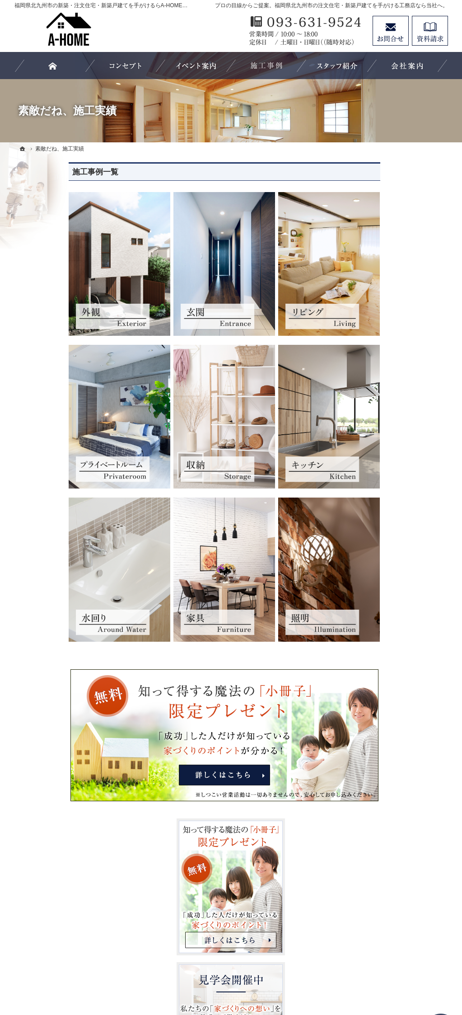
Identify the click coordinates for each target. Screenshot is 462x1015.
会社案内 (363, 651)
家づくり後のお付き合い (385, 633)
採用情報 (363, 707)
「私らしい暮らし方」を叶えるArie (394, 462)
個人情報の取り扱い (378, 781)
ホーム (359, 421)
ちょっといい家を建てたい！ (391, 540)
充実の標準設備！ (375, 596)
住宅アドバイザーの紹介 (385, 688)
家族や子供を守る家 (378, 614)
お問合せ (391, 31)
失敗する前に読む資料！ (385, 725)
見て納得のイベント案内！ (388, 485)
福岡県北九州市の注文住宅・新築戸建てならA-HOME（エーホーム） (255, 975)
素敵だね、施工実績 (378, 559)
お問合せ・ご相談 (375, 743)
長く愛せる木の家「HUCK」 (391, 440)
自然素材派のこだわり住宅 (388, 577)
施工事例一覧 (41, 172)
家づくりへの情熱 (375, 670)
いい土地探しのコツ (378, 503)
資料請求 (430, 31)
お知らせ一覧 (369, 762)
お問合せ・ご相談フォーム (394, 937)
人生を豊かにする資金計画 (388, 522)
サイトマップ (369, 799)
